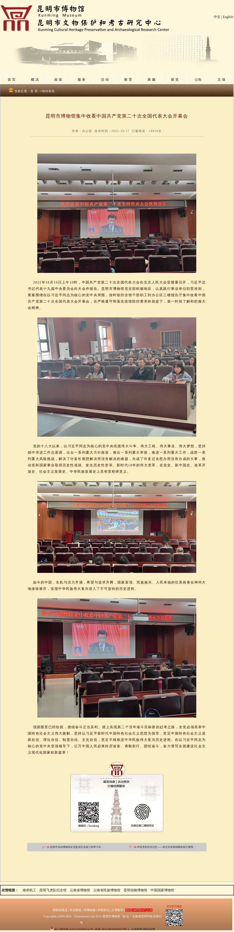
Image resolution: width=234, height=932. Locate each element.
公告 (198, 79)
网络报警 (149, 929)
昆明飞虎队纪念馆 (53, 890)
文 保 (221, 79)
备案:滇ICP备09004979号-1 (112, 929)
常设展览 (75, 910)
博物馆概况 (60, 910)
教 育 (128, 79)
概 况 (35, 79)
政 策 (58, 79)
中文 (217, 17)
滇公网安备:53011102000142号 (71, 929)
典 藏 (151, 79)
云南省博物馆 (80, 890)
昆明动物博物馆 (135, 890)
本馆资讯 (103, 910)
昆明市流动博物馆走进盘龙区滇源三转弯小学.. (76, 847)
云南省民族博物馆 (106, 890)
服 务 (81, 79)
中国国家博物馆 (162, 890)
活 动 (105, 79)
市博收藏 (89, 910)
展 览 (174, 79)
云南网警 (137, 929)
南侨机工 (29, 890)
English (228, 17)
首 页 (11, 79)
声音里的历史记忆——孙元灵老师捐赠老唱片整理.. (165, 847)
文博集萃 (117, 910)
